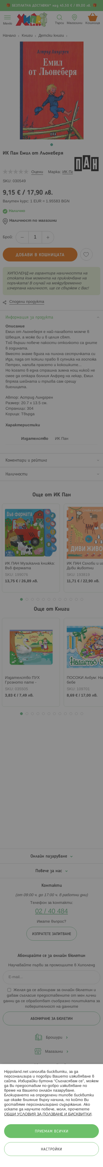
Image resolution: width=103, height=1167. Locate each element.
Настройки (51, 1149)
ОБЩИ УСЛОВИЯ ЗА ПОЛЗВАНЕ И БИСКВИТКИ (47, 1114)
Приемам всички (51, 1131)
